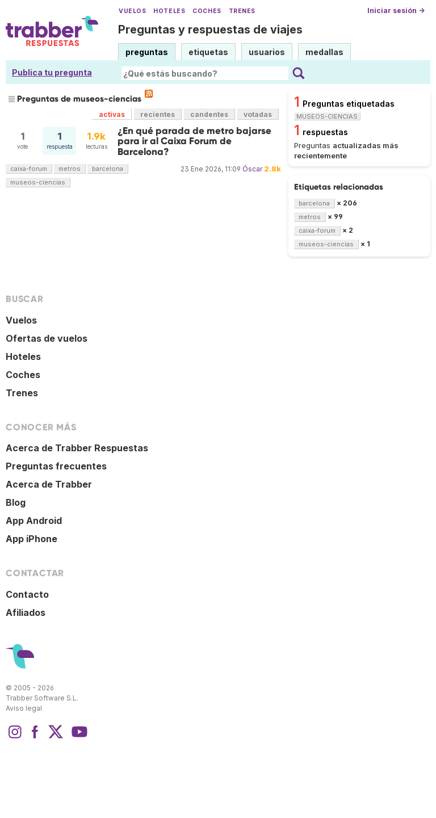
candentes (209, 114)
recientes (157, 114)
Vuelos (132, 11)
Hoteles (169, 11)
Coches (206, 11)
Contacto (27, 594)
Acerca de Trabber (49, 484)
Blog (16, 502)
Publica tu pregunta (52, 72)
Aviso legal (24, 708)
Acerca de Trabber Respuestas (77, 448)
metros (69, 169)
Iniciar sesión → (396, 10)
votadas (258, 114)
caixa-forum (28, 169)
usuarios (267, 52)
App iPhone (31, 538)
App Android (34, 520)
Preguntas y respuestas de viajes (210, 29)
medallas (324, 52)
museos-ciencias (37, 182)
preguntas (146, 52)
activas (112, 114)
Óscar (252, 169)
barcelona (107, 169)
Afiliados (25, 612)
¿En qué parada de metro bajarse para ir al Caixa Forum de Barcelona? (194, 141)
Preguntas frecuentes (56, 466)
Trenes (242, 11)
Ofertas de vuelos (46, 338)
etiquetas (208, 52)
